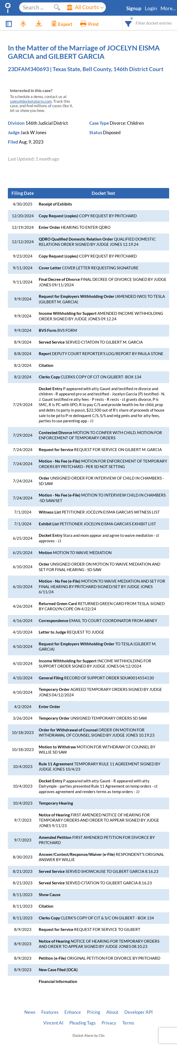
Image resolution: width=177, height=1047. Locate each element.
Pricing (93, 1012)
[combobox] (128, 23)
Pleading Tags (82, 1023)
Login (151, 8)
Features (49, 1012)
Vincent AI (53, 1023)
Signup (133, 8)
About (112, 1012)
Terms (128, 1023)
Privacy (109, 1023)
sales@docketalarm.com (31, 101)
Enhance (72, 1012)
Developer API (138, 1012)
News (29, 1012)
